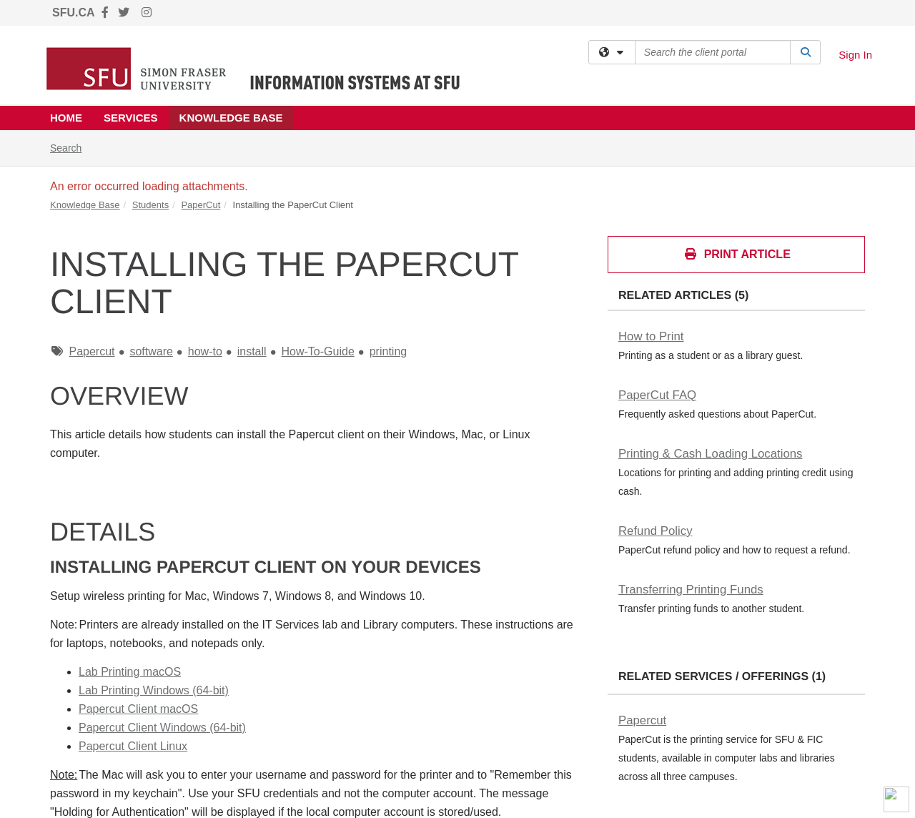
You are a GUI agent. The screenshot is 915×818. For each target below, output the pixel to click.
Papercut (91, 351)
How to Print (650, 336)
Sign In (855, 55)
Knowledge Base (231, 118)
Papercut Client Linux (133, 746)
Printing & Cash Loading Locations (710, 453)
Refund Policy (655, 531)
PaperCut (200, 204)
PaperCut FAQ (657, 395)
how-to (205, 351)
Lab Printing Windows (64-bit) (154, 690)
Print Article (737, 254)
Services (131, 118)
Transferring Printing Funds (690, 589)
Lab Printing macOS (130, 672)
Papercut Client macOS (138, 709)
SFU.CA (73, 12)
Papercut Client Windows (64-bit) (162, 727)
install (252, 351)
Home (66, 118)
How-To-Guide (318, 351)
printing (388, 351)
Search (71, 147)
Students (150, 204)
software (150, 351)
